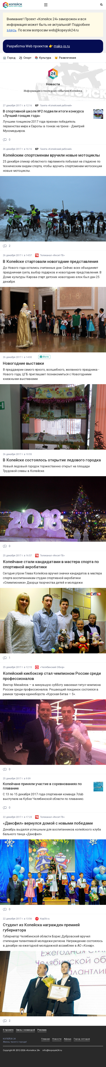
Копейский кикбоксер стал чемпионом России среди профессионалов (52, 676)
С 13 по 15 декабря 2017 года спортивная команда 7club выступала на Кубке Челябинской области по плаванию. (43, 796)
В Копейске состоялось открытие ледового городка (52, 460)
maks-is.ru (62, 46)
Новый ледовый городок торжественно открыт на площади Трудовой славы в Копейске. (46, 468)
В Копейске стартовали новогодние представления (50, 261)
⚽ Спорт (25, 57)
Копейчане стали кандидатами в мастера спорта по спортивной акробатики (51, 564)
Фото (44, 356)
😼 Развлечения (65, 57)
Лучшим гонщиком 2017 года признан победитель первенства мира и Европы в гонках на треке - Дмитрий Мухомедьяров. (43, 126)
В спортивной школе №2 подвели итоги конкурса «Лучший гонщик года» (43, 113)
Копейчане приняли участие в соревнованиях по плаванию (42, 786)
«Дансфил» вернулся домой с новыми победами (48, 823)
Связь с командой (25, 1030)
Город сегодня (82, 1039)
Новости (56, 1039)
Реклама (41, 1030)
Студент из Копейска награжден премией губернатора (41, 927)
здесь (11, 30)
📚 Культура (43, 57)
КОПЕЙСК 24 (19, 1037)
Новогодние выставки (23, 363)
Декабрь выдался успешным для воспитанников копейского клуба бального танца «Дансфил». (52, 832)
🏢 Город (9, 57)
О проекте (8, 1030)
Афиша (67, 1039)
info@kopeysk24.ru (52, 1050)
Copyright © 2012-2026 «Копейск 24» (21, 1050)
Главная (45, 1039)
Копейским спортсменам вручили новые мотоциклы (51, 155)
